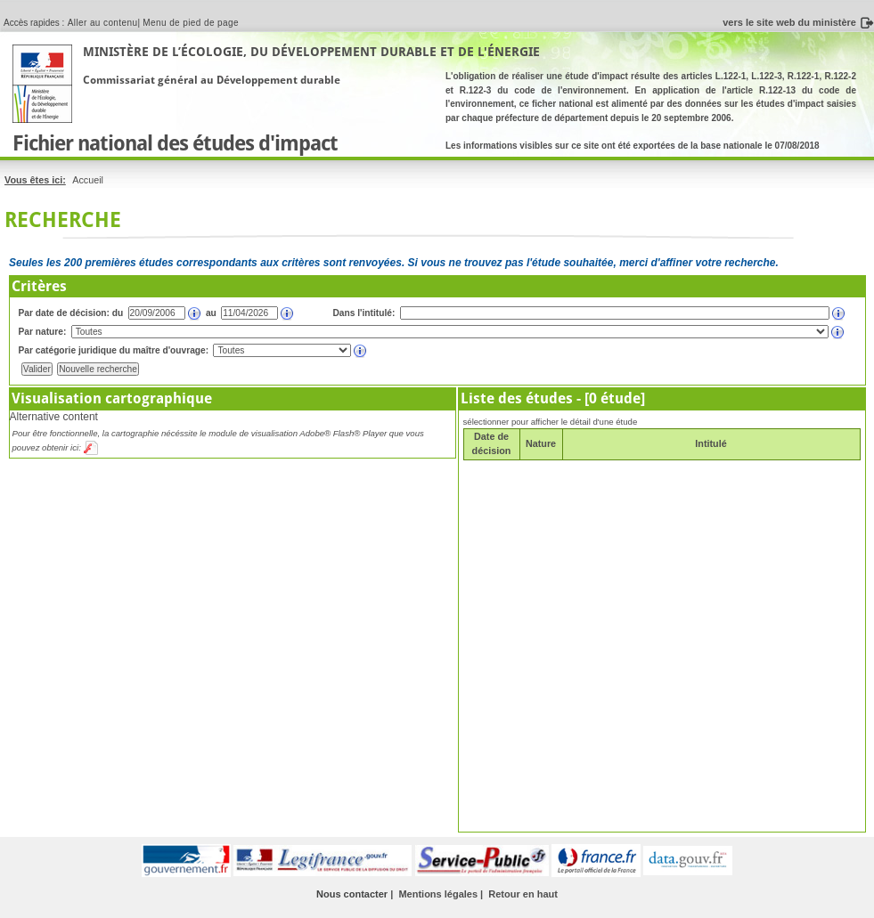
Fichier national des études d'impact (175, 143)
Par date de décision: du (71, 313)
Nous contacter (352, 894)
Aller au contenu (103, 23)
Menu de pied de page (191, 23)
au (211, 313)
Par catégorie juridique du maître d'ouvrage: (114, 350)
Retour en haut (523, 894)
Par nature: (43, 332)
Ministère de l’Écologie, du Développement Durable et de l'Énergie (311, 52)
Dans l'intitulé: (364, 313)
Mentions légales (438, 894)
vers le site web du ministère (789, 22)
